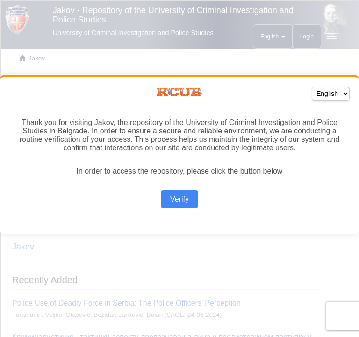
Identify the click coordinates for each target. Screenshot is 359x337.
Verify (179, 199)
